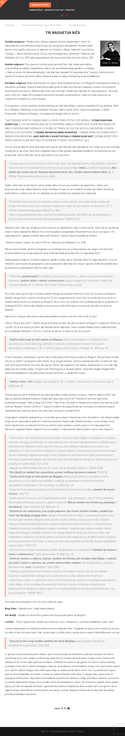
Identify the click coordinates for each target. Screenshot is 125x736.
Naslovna (9, 25)
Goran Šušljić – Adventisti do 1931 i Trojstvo (51, 9)
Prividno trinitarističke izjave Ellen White (41, 25)
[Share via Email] (68, 708)
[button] (53, 4)
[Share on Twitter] (65, 708)
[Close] (4, 4)
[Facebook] (57, 15)
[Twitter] (62, 15)
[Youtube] (67, 15)
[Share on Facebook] (62, 708)
